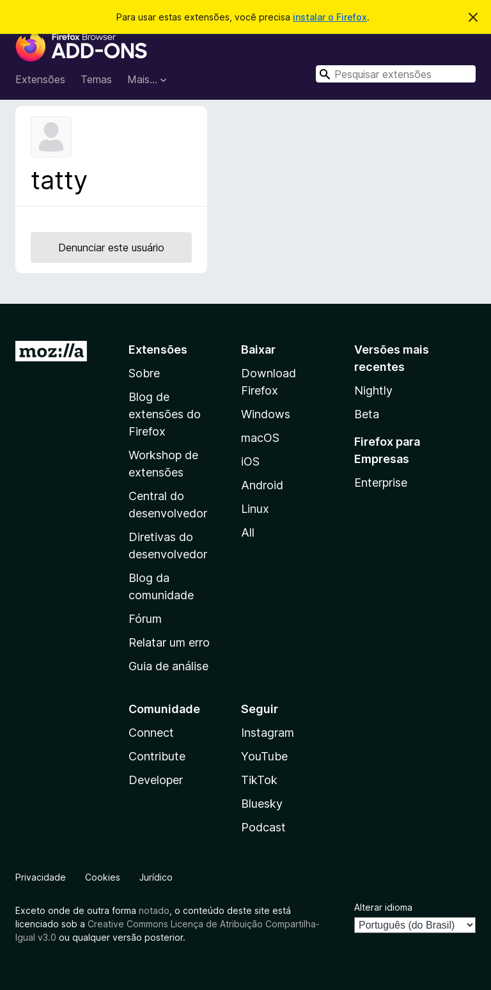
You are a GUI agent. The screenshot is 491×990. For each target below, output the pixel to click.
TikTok (259, 780)
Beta (366, 414)
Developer (156, 780)
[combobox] (396, 73)
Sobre (144, 373)
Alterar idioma (383, 907)
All (247, 532)
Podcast (263, 827)
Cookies (102, 877)
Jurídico (156, 877)
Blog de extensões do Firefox (165, 414)
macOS (260, 437)
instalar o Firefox (330, 17)
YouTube (264, 756)
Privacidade (40, 877)
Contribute (157, 756)
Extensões (40, 79)
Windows (265, 414)
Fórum (145, 618)
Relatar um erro (169, 642)
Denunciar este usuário (111, 247)
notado (154, 910)
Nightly (373, 390)
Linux (255, 508)
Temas (96, 79)
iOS (250, 461)
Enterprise (380, 482)
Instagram (267, 732)
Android (262, 485)
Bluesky (262, 803)
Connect (151, 732)
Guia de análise (168, 666)
